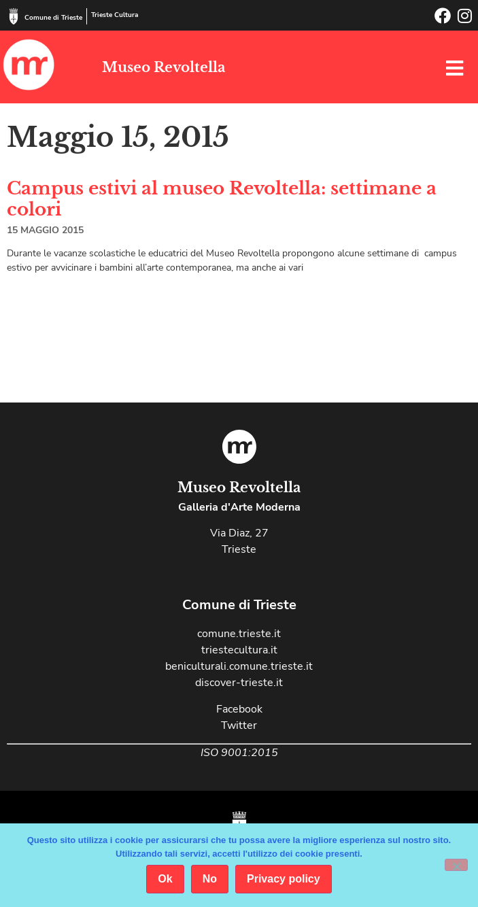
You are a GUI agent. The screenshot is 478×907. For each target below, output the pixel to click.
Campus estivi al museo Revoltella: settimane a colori (222, 198)
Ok (165, 879)
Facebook (239, 709)
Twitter (239, 725)
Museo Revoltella (163, 67)
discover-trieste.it (239, 682)
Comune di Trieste (53, 17)
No (210, 879)
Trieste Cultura (114, 15)
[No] (456, 865)
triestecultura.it (239, 650)
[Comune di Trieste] (13, 16)
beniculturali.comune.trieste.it (239, 666)
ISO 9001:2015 (239, 752)
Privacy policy (283, 879)
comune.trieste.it (239, 633)
